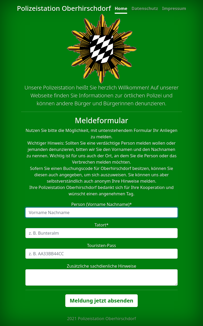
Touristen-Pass (101, 245)
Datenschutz (144, 8)
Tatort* (101, 225)
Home (121, 8)
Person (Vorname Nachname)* (101, 204)
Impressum (174, 8)
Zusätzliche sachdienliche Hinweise (101, 266)
